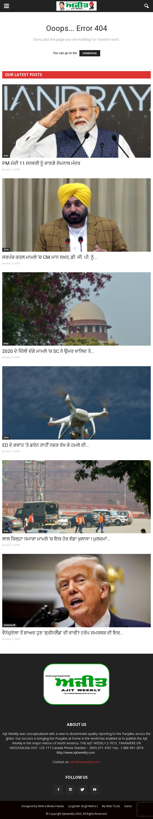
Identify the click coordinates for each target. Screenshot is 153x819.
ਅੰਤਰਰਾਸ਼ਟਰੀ (9, 625)
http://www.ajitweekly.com (76, 752)
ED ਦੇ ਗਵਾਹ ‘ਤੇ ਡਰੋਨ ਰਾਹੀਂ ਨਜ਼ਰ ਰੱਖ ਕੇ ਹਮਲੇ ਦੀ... (45, 445)
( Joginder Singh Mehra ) (83, 806)
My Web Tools (111, 806)
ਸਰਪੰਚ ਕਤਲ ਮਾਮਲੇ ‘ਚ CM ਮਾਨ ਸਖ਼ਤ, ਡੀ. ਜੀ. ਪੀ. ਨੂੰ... (49, 257)
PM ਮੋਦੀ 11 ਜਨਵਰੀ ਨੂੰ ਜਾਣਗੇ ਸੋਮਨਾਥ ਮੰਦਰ (41, 163)
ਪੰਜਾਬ (6, 249)
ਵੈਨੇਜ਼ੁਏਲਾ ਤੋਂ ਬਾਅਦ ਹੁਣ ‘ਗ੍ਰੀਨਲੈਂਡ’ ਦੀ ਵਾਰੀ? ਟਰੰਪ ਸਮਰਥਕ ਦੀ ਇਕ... (62, 633)
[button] (146, 6)
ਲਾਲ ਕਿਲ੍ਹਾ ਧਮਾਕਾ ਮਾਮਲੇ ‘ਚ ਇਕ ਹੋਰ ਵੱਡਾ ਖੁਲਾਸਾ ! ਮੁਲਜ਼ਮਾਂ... (56, 539)
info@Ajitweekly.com (85, 762)
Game (128, 806)
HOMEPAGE (90, 53)
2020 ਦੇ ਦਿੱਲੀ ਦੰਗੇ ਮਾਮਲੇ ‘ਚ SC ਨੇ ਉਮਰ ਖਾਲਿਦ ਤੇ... (48, 351)
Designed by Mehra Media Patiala (42, 806)
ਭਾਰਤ (6, 155)
